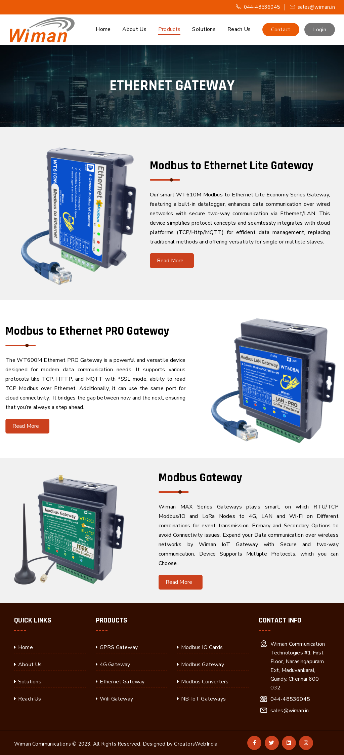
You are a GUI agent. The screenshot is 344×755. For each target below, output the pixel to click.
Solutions (204, 29)
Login (320, 29)
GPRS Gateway (119, 647)
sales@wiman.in (312, 7)
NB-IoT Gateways (203, 699)
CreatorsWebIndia (195, 744)
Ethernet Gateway (122, 681)
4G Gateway (115, 664)
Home (103, 29)
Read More (173, 260)
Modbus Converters (204, 681)
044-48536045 (258, 7)
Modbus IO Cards (202, 647)
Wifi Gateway (116, 699)
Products (169, 29)
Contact (280, 29)
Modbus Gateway (202, 664)
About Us (134, 29)
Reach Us (239, 29)
